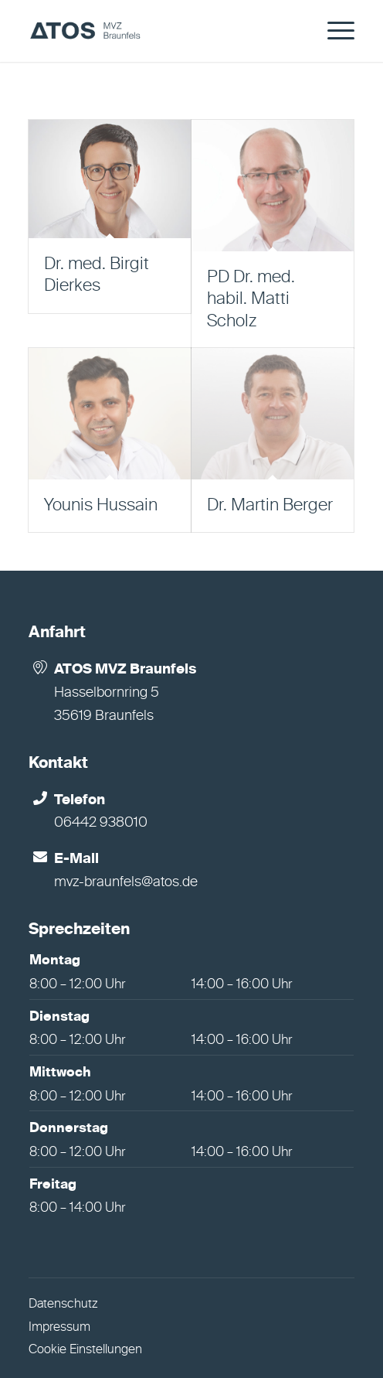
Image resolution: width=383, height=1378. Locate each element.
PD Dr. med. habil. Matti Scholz (251, 299)
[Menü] (333, 31)
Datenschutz (63, 1304)
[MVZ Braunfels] (159, 31)
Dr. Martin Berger (270, 505)
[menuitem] (333, 31)
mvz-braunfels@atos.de (126, 882)
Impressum (59, 1328)
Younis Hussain (101, 505)
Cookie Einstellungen (85, 1350)
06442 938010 (100, 823)
